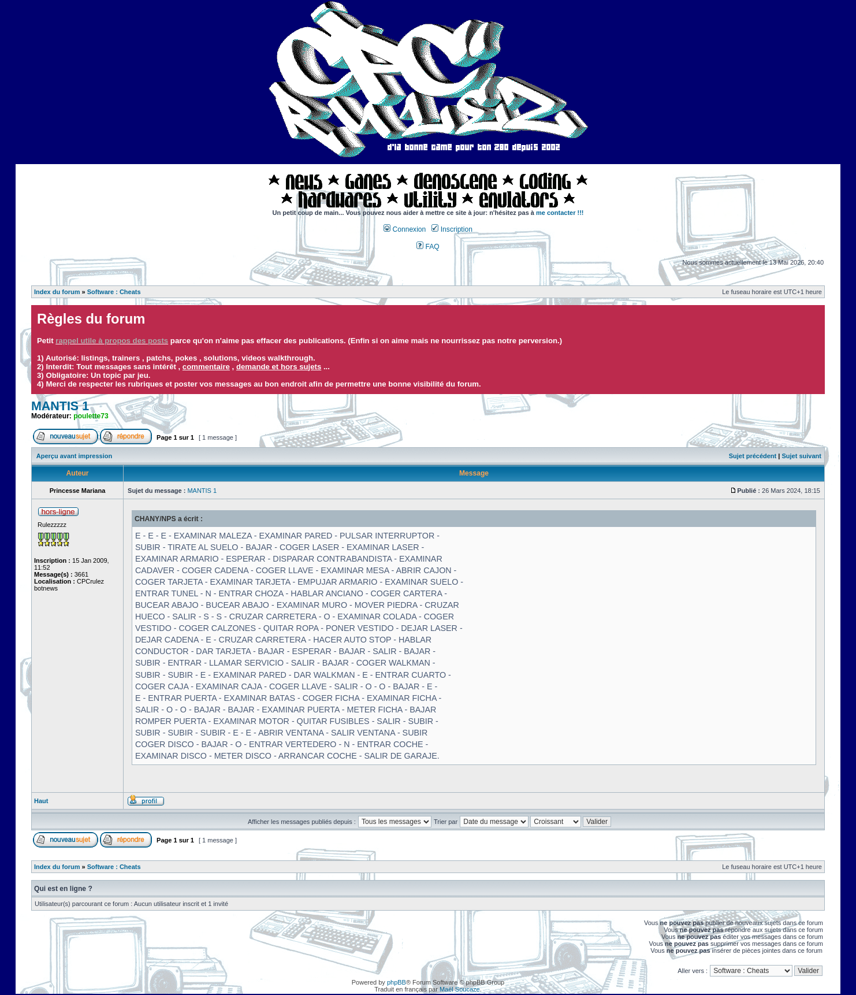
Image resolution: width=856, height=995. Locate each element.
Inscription (451, 229)
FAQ (428, 247)
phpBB (396, 982)
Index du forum (57, 291)
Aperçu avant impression (74, 455)
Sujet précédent (753, 455)
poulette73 (90, 416)
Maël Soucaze (460, 989)
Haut (41, 800)
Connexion (405, 229)
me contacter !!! (560, 212)
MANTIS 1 (60, 406)
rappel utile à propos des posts (111, 340)
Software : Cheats (114, 291)
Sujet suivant (801, 455)
